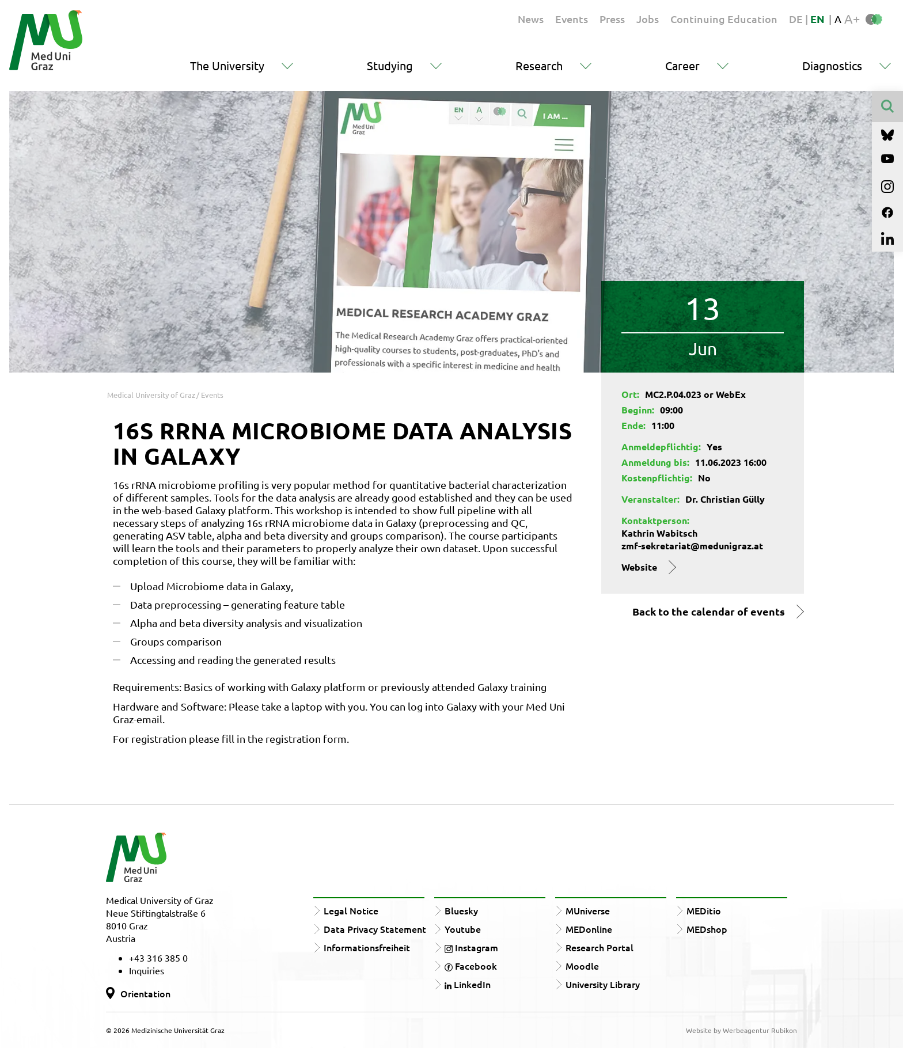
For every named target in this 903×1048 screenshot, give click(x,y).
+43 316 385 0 (158, 957)
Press (612, 18)
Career (682, 65)
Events (571, 18)
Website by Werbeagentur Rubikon (741, 1030)
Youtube (463, 928)
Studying (390, 65)
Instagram (471, 947)
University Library (603, 984)
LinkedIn (468, 984)
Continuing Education (723, 18)
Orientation (145, 993)
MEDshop (706, 928)
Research (539, 65)
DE (797, 18)
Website (639, 567)
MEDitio (703, 910)
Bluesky (461, 910)
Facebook (471, 965)
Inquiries (146, 970)
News (531, 18)
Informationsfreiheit (367, 947)
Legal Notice (351, 910)
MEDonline (589, 928)
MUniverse (588, 910)
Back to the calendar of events (708, 611)
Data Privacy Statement (375, 928)
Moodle (582, 965)
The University (227, 65)
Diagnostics (832, 65)
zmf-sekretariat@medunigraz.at (692, 546)
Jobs (647, 18)
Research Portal (599, 947)
